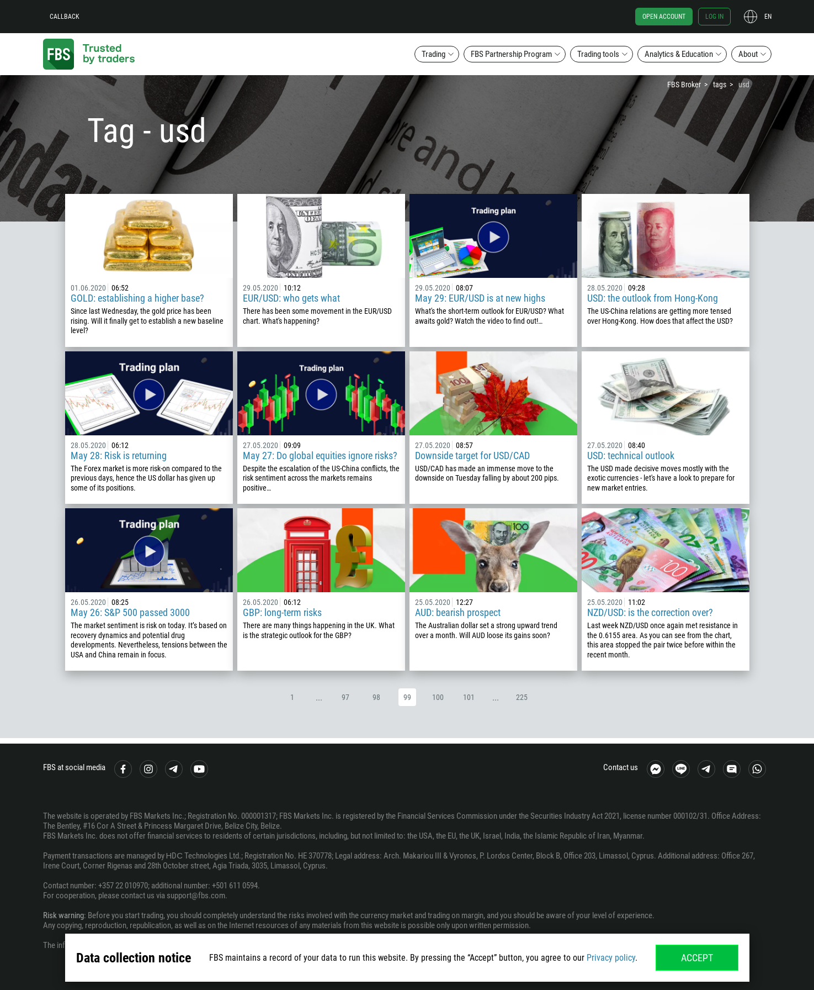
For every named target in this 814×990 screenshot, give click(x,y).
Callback (64, 16)
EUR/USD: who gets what (291, 298)
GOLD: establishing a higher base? (137, 298)
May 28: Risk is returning (119, 455)
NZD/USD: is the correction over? (650, 612)
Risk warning (63, 915)
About (748, 54)
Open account (663, 16)
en (768, 16)
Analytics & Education (679, 54)
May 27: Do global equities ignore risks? (320, 455)
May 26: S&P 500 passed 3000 (130, 612)
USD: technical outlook (630, 455)
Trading (433, 54)
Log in (714, 16)
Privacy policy (611, 957)
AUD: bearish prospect (458, 612)
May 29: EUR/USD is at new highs (480, 298)
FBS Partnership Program (511, 54)
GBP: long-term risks (282, 612)
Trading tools (598, 54)
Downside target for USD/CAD (472, 455)
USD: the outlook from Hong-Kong (652, 298)
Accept (697, 957)
